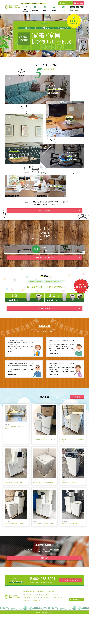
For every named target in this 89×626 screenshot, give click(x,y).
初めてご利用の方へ (44, 212)
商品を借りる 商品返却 (44, 606)
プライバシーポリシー (59, 609)
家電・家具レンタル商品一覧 (44, 264)
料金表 (56, 606)
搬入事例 (36, 609)
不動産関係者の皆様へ (66, 3)
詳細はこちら (44, 569)
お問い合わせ (80, 3)
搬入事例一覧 (76, 406)
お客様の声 (27, 609)
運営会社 (26, 612)
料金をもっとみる (44, 317)
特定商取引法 (36, 612)
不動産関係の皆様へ (76, 611)
